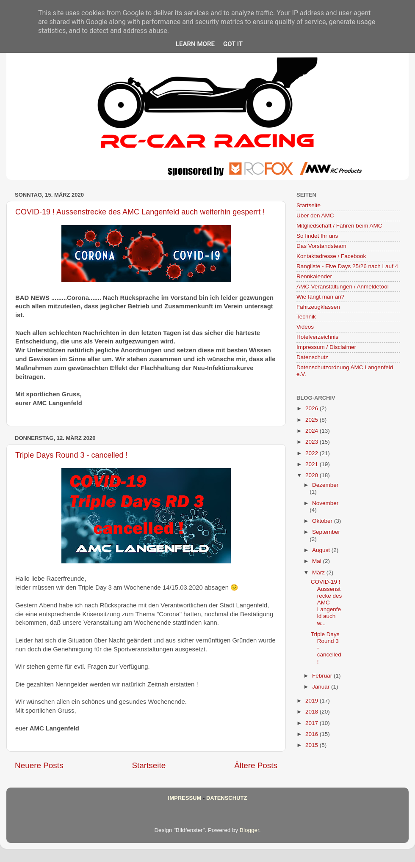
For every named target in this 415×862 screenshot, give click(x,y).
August (322, 550)
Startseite (149, 765)
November (325, 503)
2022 (312, 453)
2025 (312, 420)
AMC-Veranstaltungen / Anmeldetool (342, 286)
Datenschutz (312, 357)
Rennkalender (314, 276)
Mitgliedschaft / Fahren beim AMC (339, 225)
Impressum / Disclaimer (326, 347)
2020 (312, 475)
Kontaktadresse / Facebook (331, 256)
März (319, 572)
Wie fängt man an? (320, 297)
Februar (323, 676)
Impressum (185, 798)
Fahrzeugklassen (318, 307)
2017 (312, 723)
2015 (312, 745)
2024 (312, 431)
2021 (312, 464)
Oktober (323, 521)
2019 (312, 700)
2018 (312, 711)
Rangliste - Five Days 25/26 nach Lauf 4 (347, 266)
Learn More (195, 44)
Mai (317, 561)
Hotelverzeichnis (317, 337)
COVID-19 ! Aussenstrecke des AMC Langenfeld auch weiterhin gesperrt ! (140, 212)
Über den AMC (315, 215)
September (326, 532)
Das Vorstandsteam (321, 246)
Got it (233, 44)
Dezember (325, 485)
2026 (312, 408)
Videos (305, 327)
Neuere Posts (39, 765)
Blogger (249, 830)
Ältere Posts (255, 765)
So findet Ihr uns (317, 236)
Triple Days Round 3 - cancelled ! (71, 455)
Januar (321, 687)
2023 (312, 442)
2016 (312, 734)
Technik (306, 316)
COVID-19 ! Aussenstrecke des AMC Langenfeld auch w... (326, 602)
